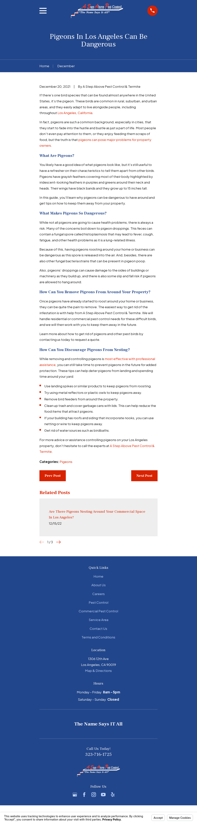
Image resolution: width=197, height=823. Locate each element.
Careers (98, 594)
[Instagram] (93, 794)
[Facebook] (84, 794)
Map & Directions (98, 670)
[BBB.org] (122, 794)
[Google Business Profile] (75, 794)
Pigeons (66, 462)
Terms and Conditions (98, 637)
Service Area (98, 620)
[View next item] (58, 542)
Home (98, 576)
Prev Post (53, 475)
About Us (98, 585)
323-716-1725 (98, 754)
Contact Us (98, 628)
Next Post (144, 475)
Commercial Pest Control (98, 611)
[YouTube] (103, 794)
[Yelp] (112, 794)
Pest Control (98, 602)
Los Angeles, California (75, 113)
